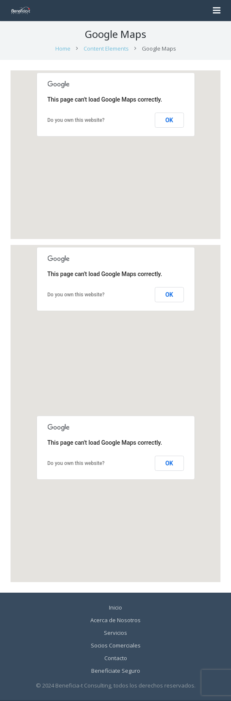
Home (63, 49)
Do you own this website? (76, 121)
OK (169, 121)
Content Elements (106, 49)
